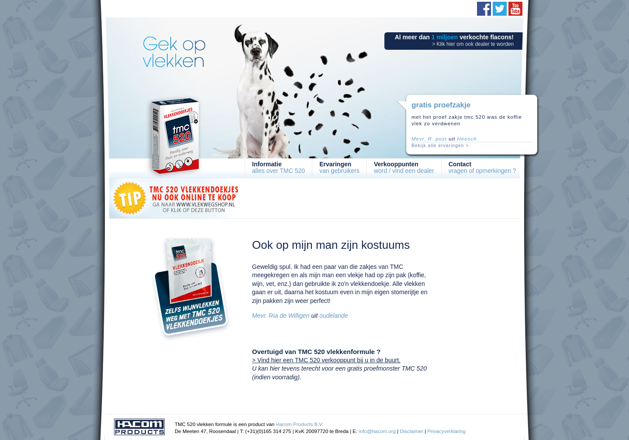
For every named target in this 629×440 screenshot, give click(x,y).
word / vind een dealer (404, 167)
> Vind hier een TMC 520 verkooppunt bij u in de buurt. (326, 360)
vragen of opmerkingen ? (482, 167)
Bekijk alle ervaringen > (440, 145)
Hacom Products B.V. (299, 424)
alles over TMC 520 (278, 167)
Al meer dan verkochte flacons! (454, 40)
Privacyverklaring (446, 431)
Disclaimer (411, 431)
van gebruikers (339, 167)
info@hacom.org (377, 431)
